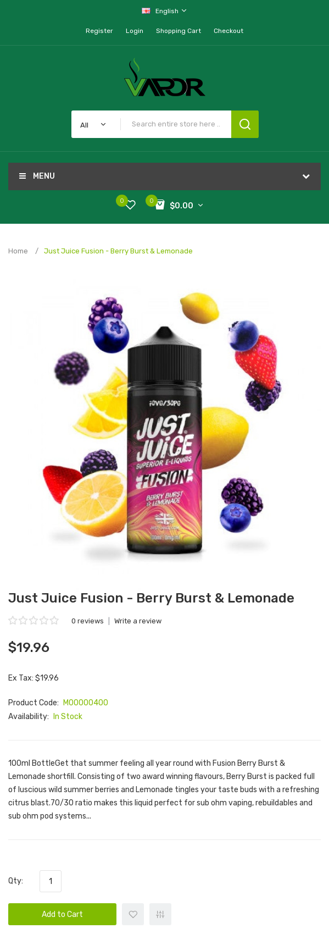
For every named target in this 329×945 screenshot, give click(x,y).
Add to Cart (62, 914)
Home (18, 251)
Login (134, 31)
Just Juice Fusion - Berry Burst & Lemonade (118, 251)
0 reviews (87, 621)
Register (99, 31)
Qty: (15, 881)
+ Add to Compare (160, 914)
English (165, 11)
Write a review (137, 621)
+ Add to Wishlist (133, 914)
